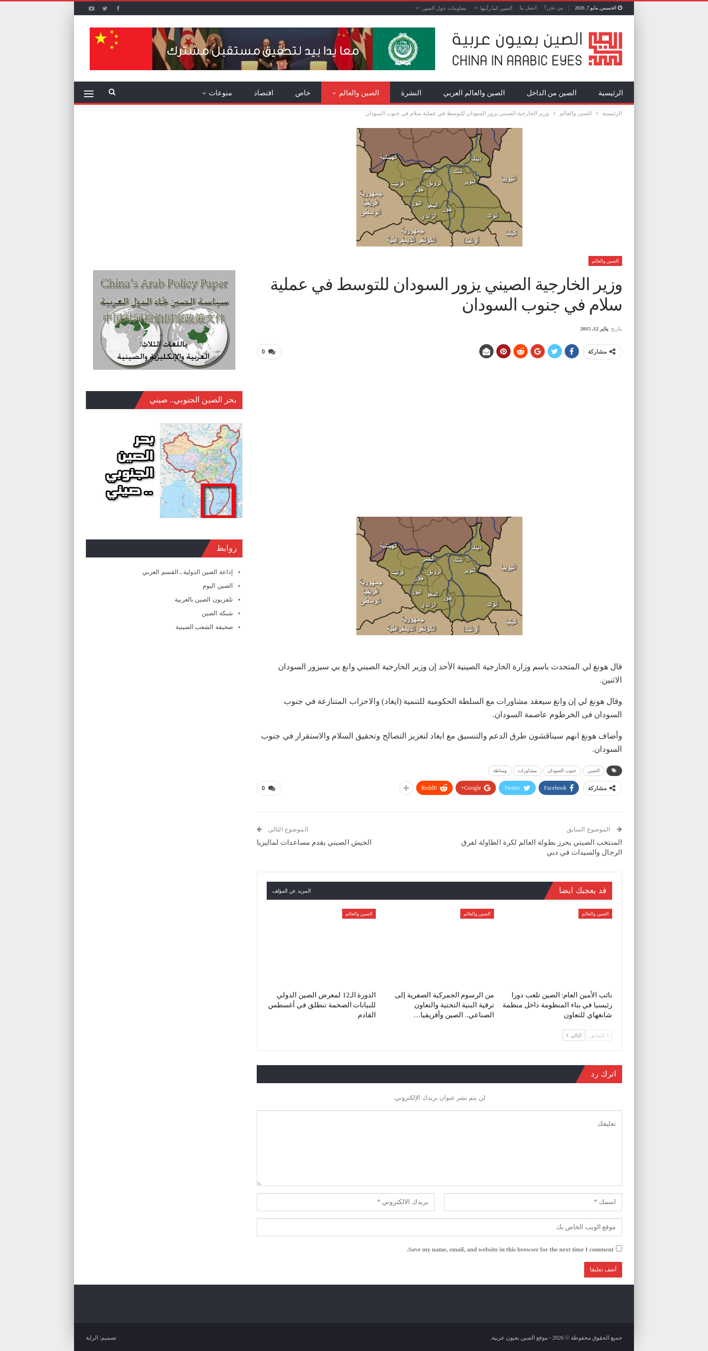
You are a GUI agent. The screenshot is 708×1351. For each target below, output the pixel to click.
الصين (593, 770)
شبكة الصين (217, 613)
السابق (599, 1034)
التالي (574, 1034)
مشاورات (527, 770)
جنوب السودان (562, 770)
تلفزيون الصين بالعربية (204, 599)
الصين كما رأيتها (496, 8)
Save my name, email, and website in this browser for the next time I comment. (510, 1247)
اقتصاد (263, 93)
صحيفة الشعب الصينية (204, 626)
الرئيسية (610, 93)
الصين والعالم (359, 93)
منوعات (220, 93)
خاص (302, 93)
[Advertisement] (439, 433)
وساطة (500, 770)
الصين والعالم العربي (474, 93)
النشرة (411, 93)
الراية (92, 1336)
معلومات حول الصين (444, 8)
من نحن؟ (553, 7)
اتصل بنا (528, 7)
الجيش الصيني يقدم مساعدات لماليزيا (314, 841)
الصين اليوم (218, 585)
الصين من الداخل (552, 93)
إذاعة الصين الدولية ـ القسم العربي (187, 571)
